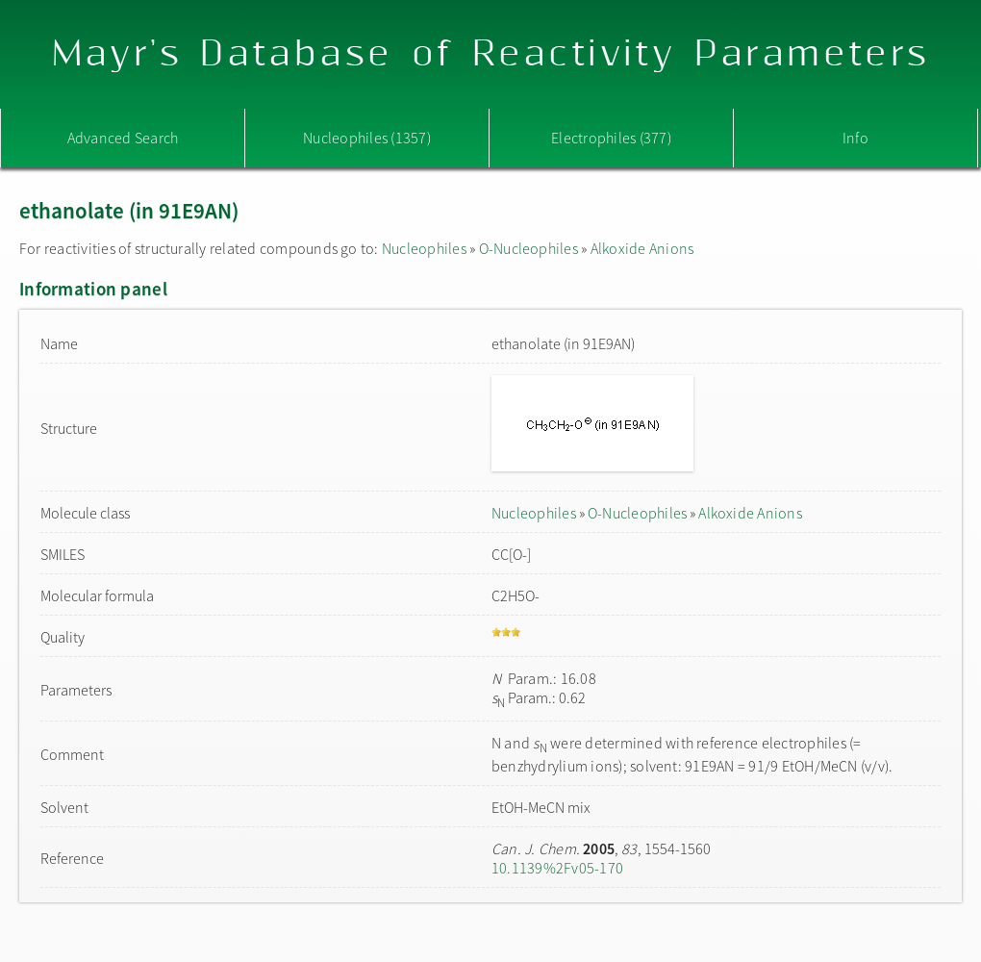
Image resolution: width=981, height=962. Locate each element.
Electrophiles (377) (611, 137)
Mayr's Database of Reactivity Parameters (491, 54)
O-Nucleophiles (528, 248)
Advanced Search (123, 137)
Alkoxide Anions (642, 248)
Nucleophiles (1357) (367, 137)
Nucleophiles (424, 248)
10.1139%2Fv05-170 (557, 867)
